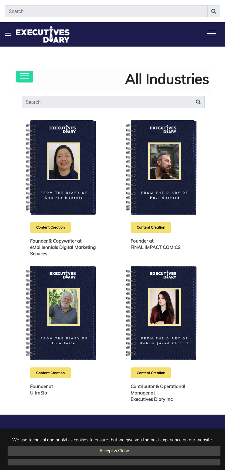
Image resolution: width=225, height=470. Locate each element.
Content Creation (50, 227)
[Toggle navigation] (211, 34)
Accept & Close (114, 451)
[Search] (106, 11)
